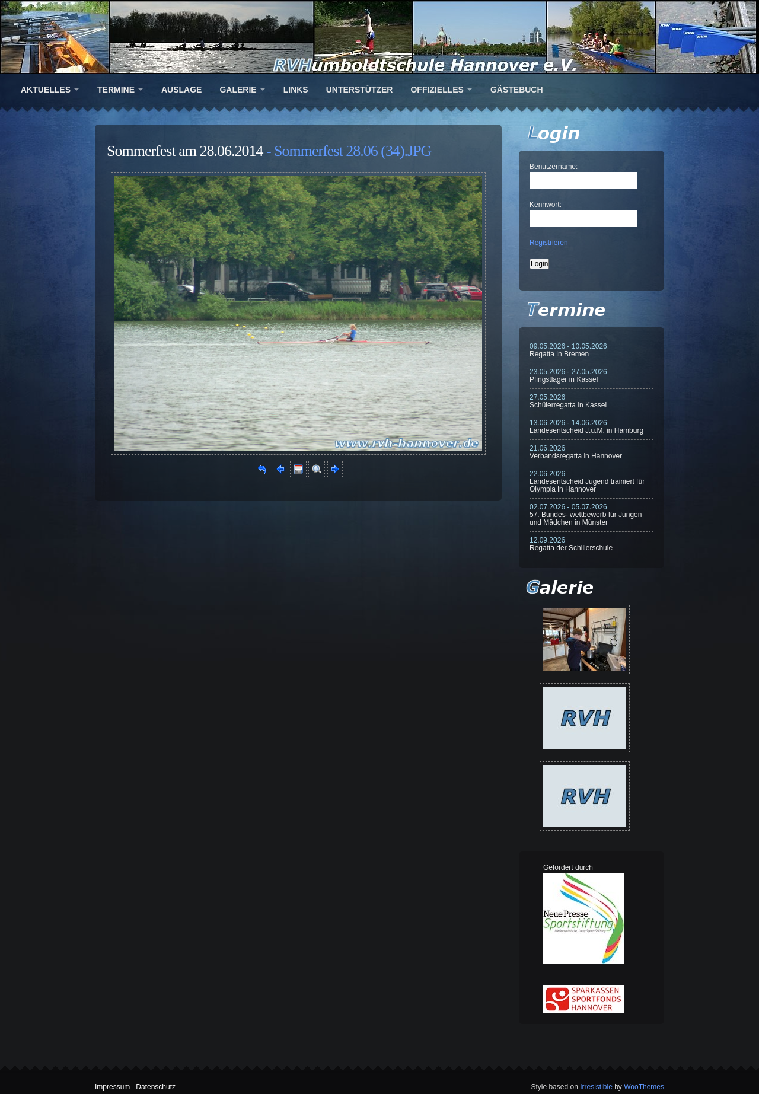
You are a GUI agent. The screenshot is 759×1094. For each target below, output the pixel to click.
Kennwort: (546, 204)
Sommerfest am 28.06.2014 (185, 151)
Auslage (181, 89)
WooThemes (644, 1087)
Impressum (112, 1087)
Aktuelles (46, 89)
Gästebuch (516, 89)
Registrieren (549, 242)
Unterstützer (359, 89)
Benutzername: (554, 166)
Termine (116, 89)
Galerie (237, 89)
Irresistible (596, 1087)
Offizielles (436, 89)
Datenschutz (156, 1087)
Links (295, 89)
